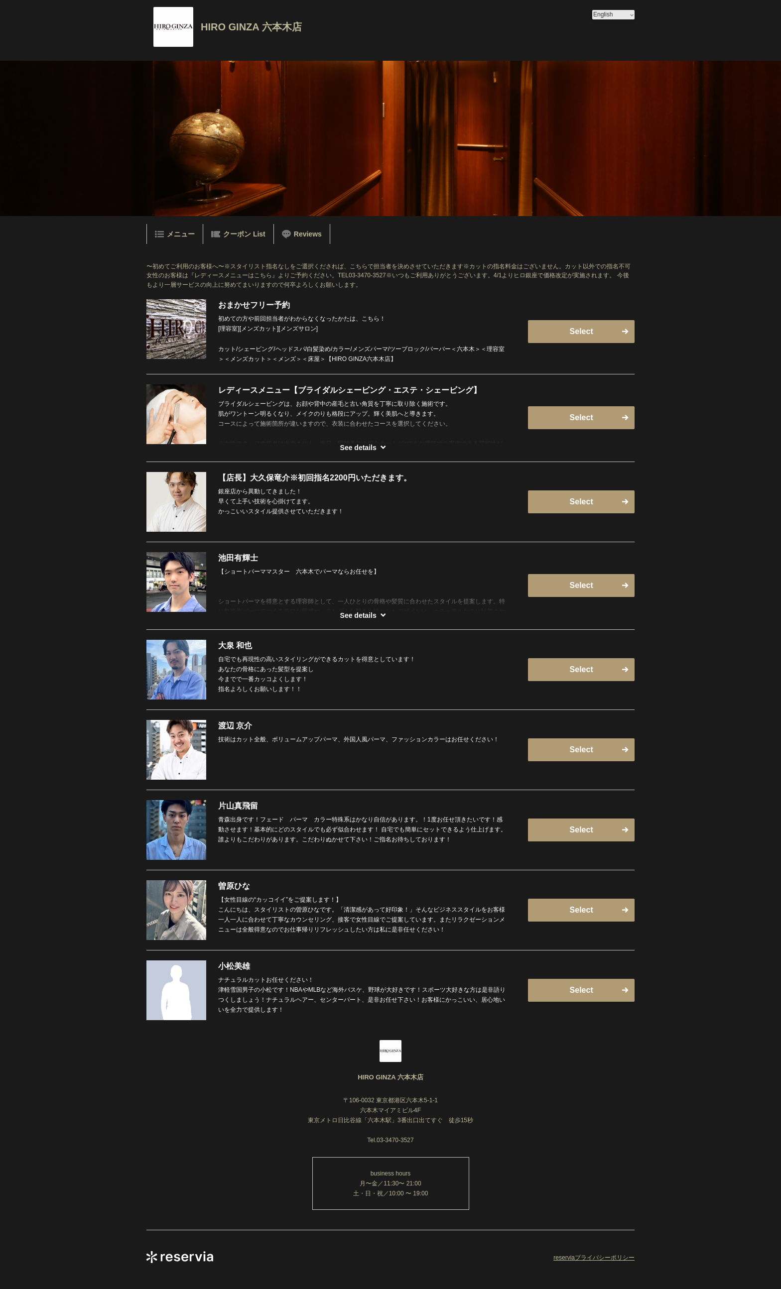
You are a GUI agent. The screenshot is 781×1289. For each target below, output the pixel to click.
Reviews (302, 234)
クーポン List (238, 234)
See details (358, 448)
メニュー (175, 234)
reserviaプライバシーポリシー (594, 1257)
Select (581, 331)
